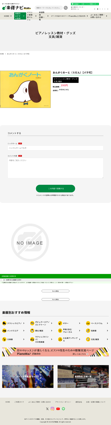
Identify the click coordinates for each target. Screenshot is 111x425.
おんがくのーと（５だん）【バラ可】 (73, 72)
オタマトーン (75, 9)
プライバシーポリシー (63, 402)
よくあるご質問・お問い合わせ (99, 15)
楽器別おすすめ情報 (20, 16)
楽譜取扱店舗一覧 (44, 16)
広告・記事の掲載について (96, 402)
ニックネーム (15, 143)
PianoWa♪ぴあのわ (70, 16)
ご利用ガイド (19, 402)
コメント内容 (15, 156)
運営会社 (79, 402)
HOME (8, 16)
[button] (95, 9)
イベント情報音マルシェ (32, 16)
